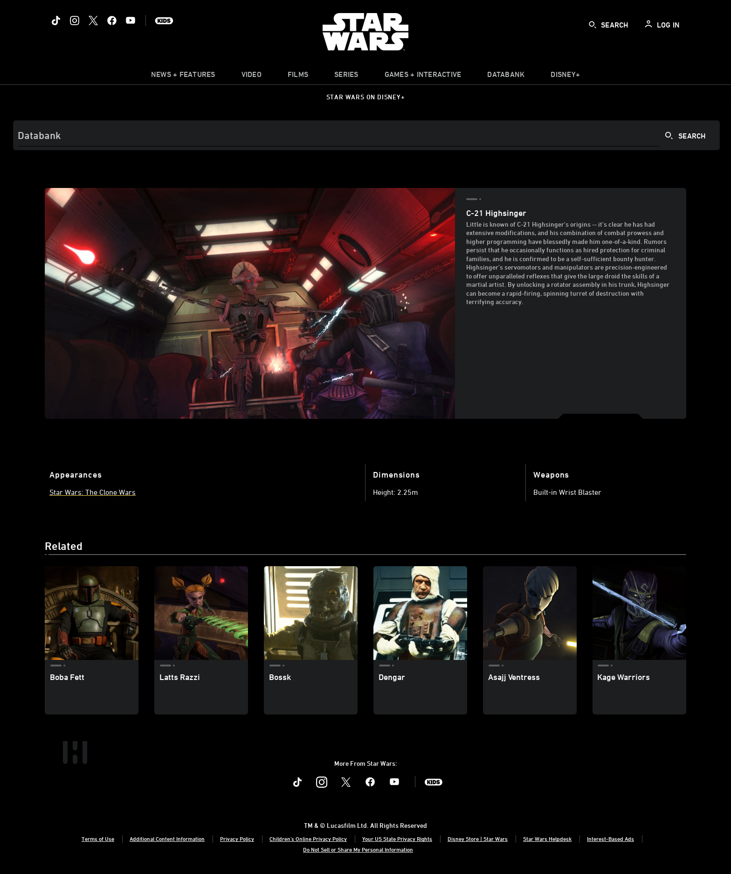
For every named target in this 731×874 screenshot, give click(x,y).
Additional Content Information (167, 838)
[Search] (366, 135)
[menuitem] (251, 76)
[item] (183, 76)
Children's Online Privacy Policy (308, 838)
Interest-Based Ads (610, 838)
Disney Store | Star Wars (478, 838)
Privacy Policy (237, 838)
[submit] (592, 25)
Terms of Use (98, 838)
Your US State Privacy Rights (397, 838)
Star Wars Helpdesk (547, 838)
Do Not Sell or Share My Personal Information (358, 849)
